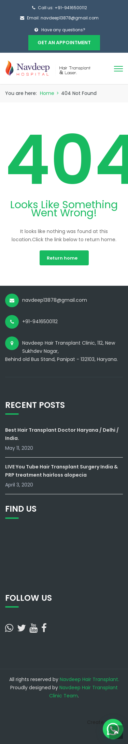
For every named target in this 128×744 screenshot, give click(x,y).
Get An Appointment (64, 42)
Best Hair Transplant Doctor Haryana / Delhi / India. (62, 434)
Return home (62, 258)
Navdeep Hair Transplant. (89, 679)
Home (47, 93)
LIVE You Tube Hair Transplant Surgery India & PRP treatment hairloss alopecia (61, 470)
